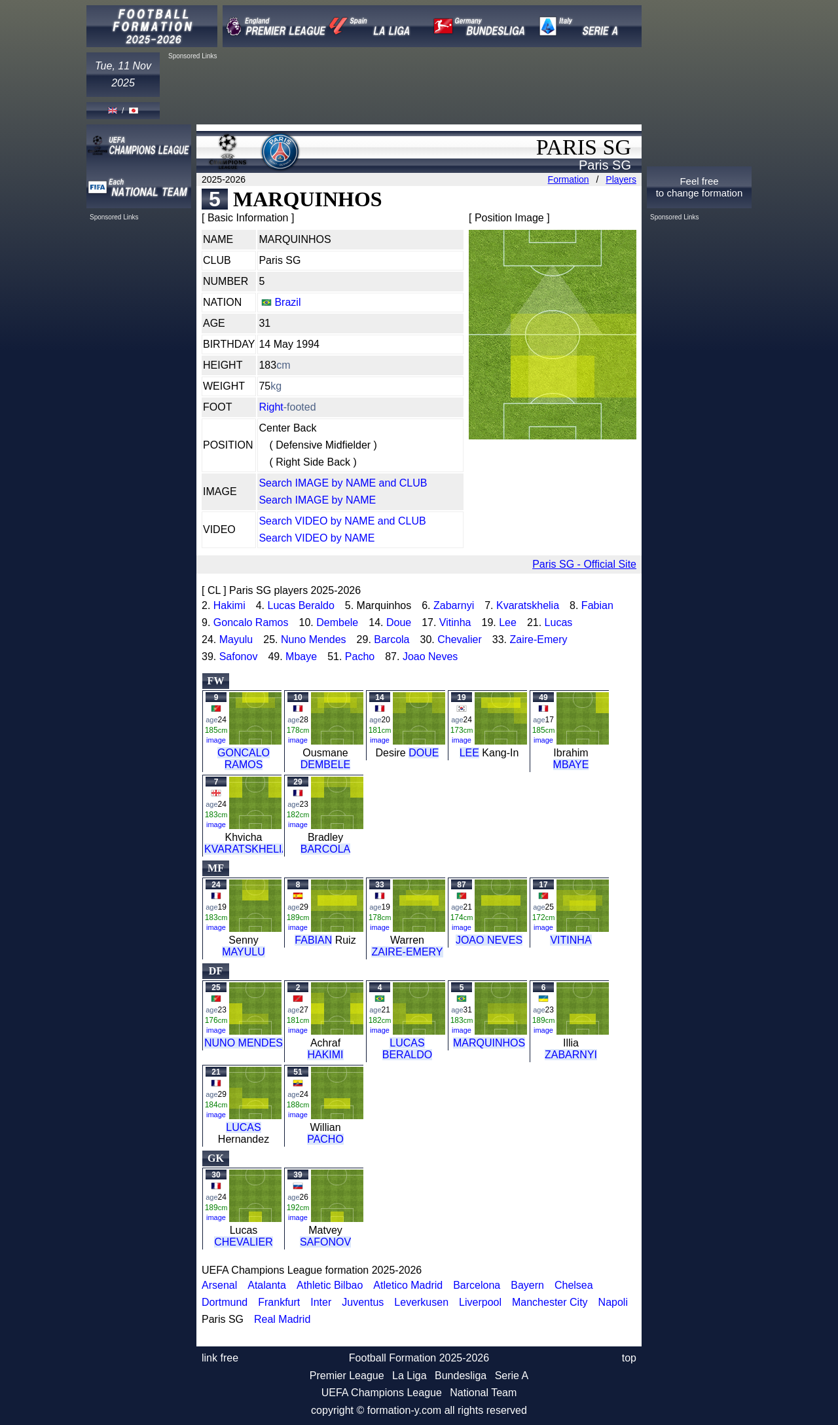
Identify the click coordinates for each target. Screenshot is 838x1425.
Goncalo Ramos (251, 622)
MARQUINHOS (489, 1042)
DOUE (424, 752)
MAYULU (243, 951)
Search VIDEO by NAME (316, 538)
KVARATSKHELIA (246, 849)
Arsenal (219, 1285)
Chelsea (574, 1285)
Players (621, 179)
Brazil (287, 302)
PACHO (325, 1139)
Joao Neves (430, 656)
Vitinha (455, 622)
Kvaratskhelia (527, 605)
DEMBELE (325, 764)
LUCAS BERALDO (407, 1048)
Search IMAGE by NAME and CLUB (343, 483)
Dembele (337, 622)
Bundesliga (460, 1375)
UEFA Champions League (381, 1392)
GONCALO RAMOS (243, 758)
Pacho (359, 656)
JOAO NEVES (489, 940)
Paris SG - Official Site (584, 564)
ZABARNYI (571, 1054)
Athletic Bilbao (330, 1285)
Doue (398, 622)
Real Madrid (282, 1319)
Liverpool (480, 1302)
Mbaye (301, 656)
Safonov (238, 656)
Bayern (527, 1285)
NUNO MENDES (243, 1042)
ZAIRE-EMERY (407, 951)
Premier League (347, 1375)
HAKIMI (325, 1054)
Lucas (559, 622)
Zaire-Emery (538, 639)
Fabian (597, 605)
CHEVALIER (243, 1242)
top (629, 1357)
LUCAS (243, 1127)
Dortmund (224, 1302)
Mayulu (236, 639)
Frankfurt (279, 1302)
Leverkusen (421, 1302)
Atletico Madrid (408, 1285)
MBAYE (571, 764)
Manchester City (550, 1302)
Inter (320, 1302)
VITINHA (570, 940)
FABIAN (313, 940)
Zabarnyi (453, 605)
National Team (483, 1392)
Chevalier (459, 639)
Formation (568, 179)
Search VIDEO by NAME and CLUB (342, 521)
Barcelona (476, 1285)
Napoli (613, 1302)
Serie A (512, 1375)
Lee (508, 622)
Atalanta (266, 1285)
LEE (469, 752)
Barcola (391, 639)
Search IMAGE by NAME (317, 500)
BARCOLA (325, 849)
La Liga (409, 1375)
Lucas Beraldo (300, 605)
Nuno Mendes (313, 639)
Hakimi (229, 605)
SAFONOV (325, 1242)
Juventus (363, 1302)
